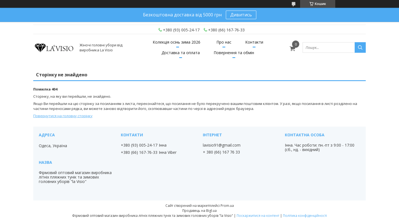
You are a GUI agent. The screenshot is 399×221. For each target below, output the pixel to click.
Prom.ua (227, 205)
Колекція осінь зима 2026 (176, 42)
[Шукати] (360, 47)
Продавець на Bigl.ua (199, 210)
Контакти (254, 42)
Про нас (223, 42)
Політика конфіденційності (305, 215)
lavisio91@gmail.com (222, 145)
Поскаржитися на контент (258, 215)
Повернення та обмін (234, 52)
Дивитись (241, 15)
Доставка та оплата (181, 52)
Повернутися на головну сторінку (63, 115)
